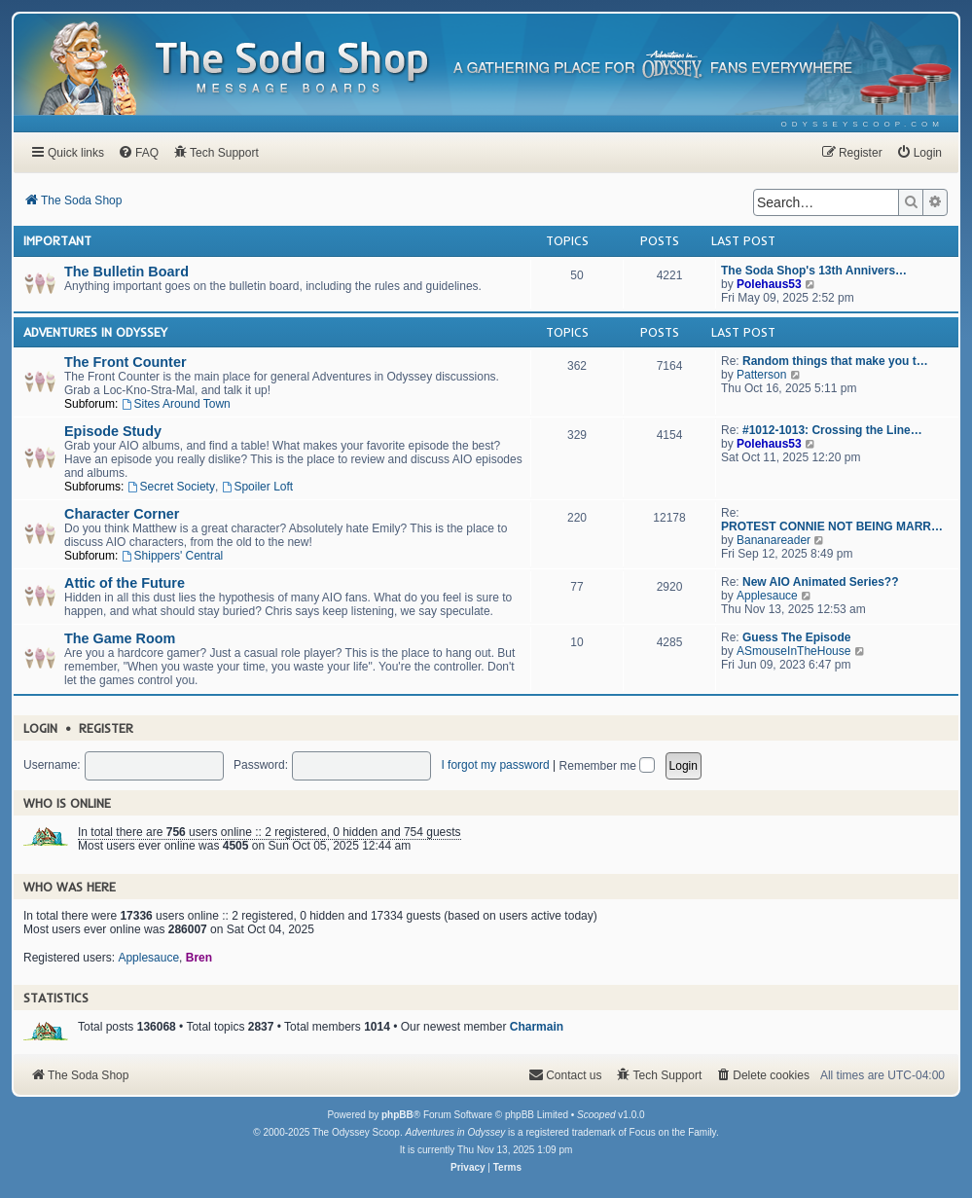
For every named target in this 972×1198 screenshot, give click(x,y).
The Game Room (119, 638)
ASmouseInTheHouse (793, 651)
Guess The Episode (796, 637)
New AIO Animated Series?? (820, 582)
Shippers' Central (173, 556)
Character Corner (121, 514)
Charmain (536, 1027)
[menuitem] (862, 124)
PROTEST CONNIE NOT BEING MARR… (832, 526)
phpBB (397, 1114)
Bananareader (773, 540)
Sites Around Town (176, 404)
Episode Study (113, 431)
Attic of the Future (124, 583)
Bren (199, 957)
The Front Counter (125, 362)
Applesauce (767, 595)
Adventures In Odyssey (95, 332)
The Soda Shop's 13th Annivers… (814, 270)
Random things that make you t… (835, 361)
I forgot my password (495, 765)
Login (40, 728)
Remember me (607, 766)
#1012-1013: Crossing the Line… (832, 430)
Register (106, 728)
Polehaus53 (769, 284)
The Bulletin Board (126, 271)
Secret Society (171, 486)
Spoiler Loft (258, 486)
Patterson (761, 374)
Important (57, 240)
